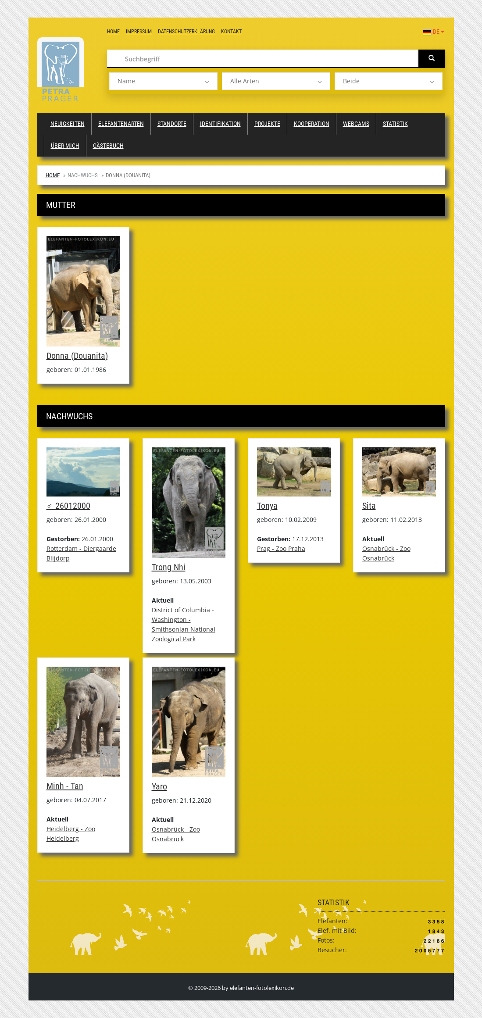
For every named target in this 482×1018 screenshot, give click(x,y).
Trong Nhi (169, 567)
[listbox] (163, 81)
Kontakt (231, 32)
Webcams (356, 123)
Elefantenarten (121, 123)
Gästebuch (108, 145)
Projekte (267, 123)
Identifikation (220, 123)
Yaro (159, 786)
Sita (369, 505)
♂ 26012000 (68, 505)
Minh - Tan (64, 786)
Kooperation (311, 123)
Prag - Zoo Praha (281, 548)
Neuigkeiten (67, 123)
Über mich (65, 145)
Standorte (171, 123)
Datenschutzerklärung (186, 32)
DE (433, 31)
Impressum (139, 32)
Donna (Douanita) (77, 355)
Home (113, 32)
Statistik (395, 123)
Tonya (267, 505)
